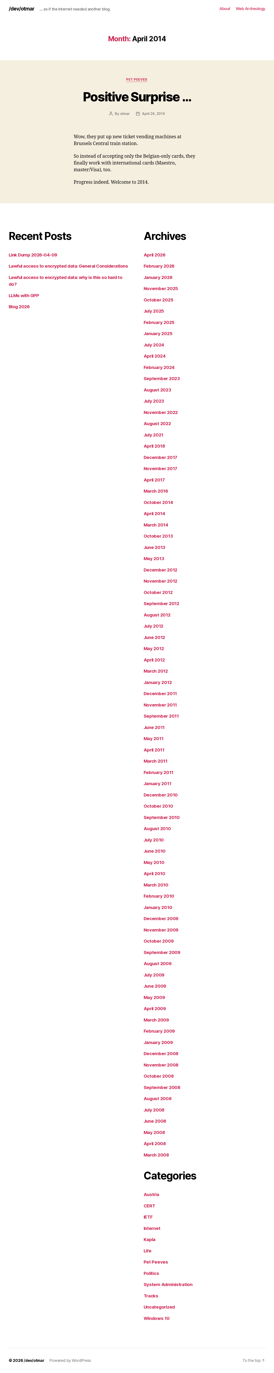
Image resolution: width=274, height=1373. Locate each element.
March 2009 (157, 1020)
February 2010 (160, 896)
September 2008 (162, 1087)
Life (148, 1251)
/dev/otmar (22, 8)
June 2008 (155, 1121)
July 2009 (155, 975)
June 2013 (155, 547)
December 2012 (161, 570)
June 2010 (155, 851)
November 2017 (161, 468)
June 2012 (155, 637)
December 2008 (161, 1053)
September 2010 (162, 817)
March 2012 (156, 671)
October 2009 (159, 941)
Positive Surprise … (137, 96)
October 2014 (159, 502)
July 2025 (154, 311)
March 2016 (156, 491)
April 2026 (155, 255)
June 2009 (155, 986)
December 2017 (161, 457)
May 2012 (154, 648)
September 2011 (162, 716)
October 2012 (159, 592)
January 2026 (159, 277)
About (224, 8)
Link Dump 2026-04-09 (34, 255)
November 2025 (161, 288)
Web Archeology (250, 8)
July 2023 (154, 401)
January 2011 (158, 783)
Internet (152, 1228)
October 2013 (159, 536)
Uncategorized (160, 1307)
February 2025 (160, 322)
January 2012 (158, 682)
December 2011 (161, 693)
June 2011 (155, 727)
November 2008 (161, 1065)
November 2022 (161, 412)
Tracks (151, 1296)
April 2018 (155, 446)
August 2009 (158, 963)
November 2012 (161, 581)
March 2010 (156, 885)
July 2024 (155, 345)
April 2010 (155, 873)
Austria (152, 1194)
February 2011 (159, 772)
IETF (148, 1217)
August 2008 (158, 1098)
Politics (152, 1273)
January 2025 (159, 333)
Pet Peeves (137, 80)
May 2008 (155, 1132)
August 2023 (158, 390)
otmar (125, 114)
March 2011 (156, 761)
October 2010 (159, 806)
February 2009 (160, 1031)
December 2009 (161, 918)
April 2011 (155, 750)
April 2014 (155, 513)
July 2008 (155, 1110)
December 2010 (161, 795)
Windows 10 (157, 1318)
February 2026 (160, 266)
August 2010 (158, 828)
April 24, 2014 (153, 114)
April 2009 (155, 1008)
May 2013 (154, 558)
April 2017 (155, 480)
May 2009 (155, 997)
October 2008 (159, 1076)
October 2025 (159, 300)
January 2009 (159, 1042)
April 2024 (155, 356)
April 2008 (155, 1143)
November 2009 (161, 930)
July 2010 (154, 840)
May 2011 (154, 738)
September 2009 (162, 952)
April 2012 (155, 660)
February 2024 (160, 367)
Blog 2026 (20, 313)
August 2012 (158, 615)
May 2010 (154, 862)
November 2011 (161, 705)
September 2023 (162, 378)
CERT (150, 1206)
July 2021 (154, 435)
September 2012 (162, 603)
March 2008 (157, 1155)
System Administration (169, 1284)
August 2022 (158, 423)
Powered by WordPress (71, 1360)
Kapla (150, 1239)
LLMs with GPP (24, 302)
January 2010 (159, 907)
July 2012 (154, 626)
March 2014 (156, 525)
